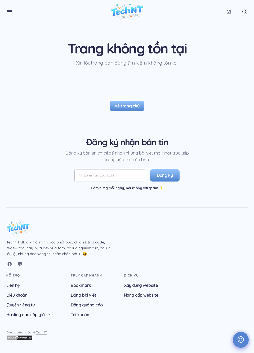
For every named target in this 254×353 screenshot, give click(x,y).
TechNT (41, 332)
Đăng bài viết (83, 295)
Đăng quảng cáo (87, 304)
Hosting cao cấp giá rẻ (28, 314)
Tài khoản (80, 314)
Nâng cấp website (141, 295)
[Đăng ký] (164, 175)
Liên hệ (13, 285)
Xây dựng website (141, 285)
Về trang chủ (127, 105)
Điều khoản (16, 295)
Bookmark (81, 285)
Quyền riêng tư (20, 304)
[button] (9, 11)
